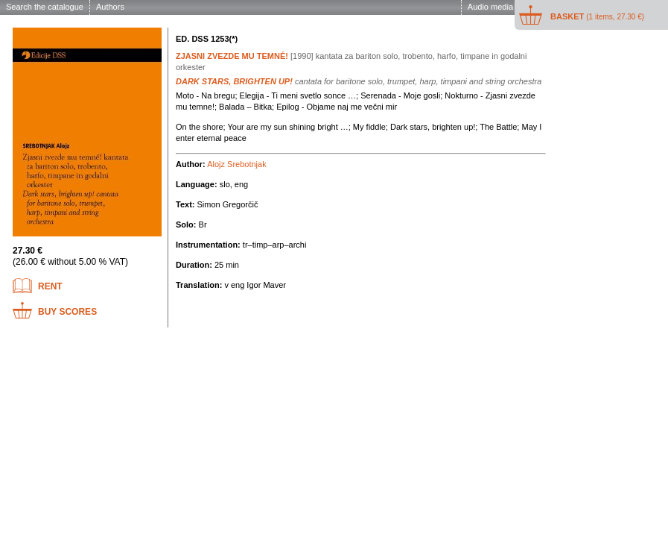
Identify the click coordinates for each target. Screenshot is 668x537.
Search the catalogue (44, 6)
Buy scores (67, 312)
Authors (110, 6)
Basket (597, 16)
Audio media (490, 6)
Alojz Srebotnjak (237, 164)
